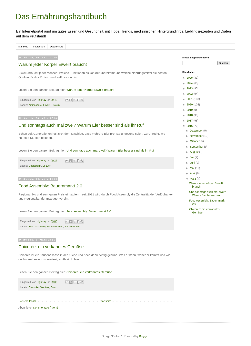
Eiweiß (47, 105)
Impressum (39, 46)
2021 (190, 99)
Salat (53, 287)
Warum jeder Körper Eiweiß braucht (52, 64)
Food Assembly (37, 226)
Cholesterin (35, 165)
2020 (190, 104)
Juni (193, 162)
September (197, 146)
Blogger (143, 336)
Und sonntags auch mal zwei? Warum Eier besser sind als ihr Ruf (81, 125)
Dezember (196, 130)
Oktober (195, 141)
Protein (56, 105)
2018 (190, 115)
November (196, 135)
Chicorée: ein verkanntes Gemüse (51, 246)
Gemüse (44, 287)
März (193, 178)
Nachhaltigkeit (72, 226)
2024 (190, 83)
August (194, 151)
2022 (190, 93)
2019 (190, 109)
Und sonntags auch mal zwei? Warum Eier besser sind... (207, 193)
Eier (48, 165)
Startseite (23, 46)
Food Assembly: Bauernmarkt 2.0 (50, 185)
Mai (192, 168)
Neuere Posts (27, 301)
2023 (190, 88)
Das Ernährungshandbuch (61, 16)
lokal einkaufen (55, 226)
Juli (192, 157)
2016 (190, 125)
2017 (190, 120)
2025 (190, 77)
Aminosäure (35, 105)
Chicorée (33, 287)
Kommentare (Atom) (45, 307)
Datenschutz (56, 46)
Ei (44, 165)
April (193, 173)
